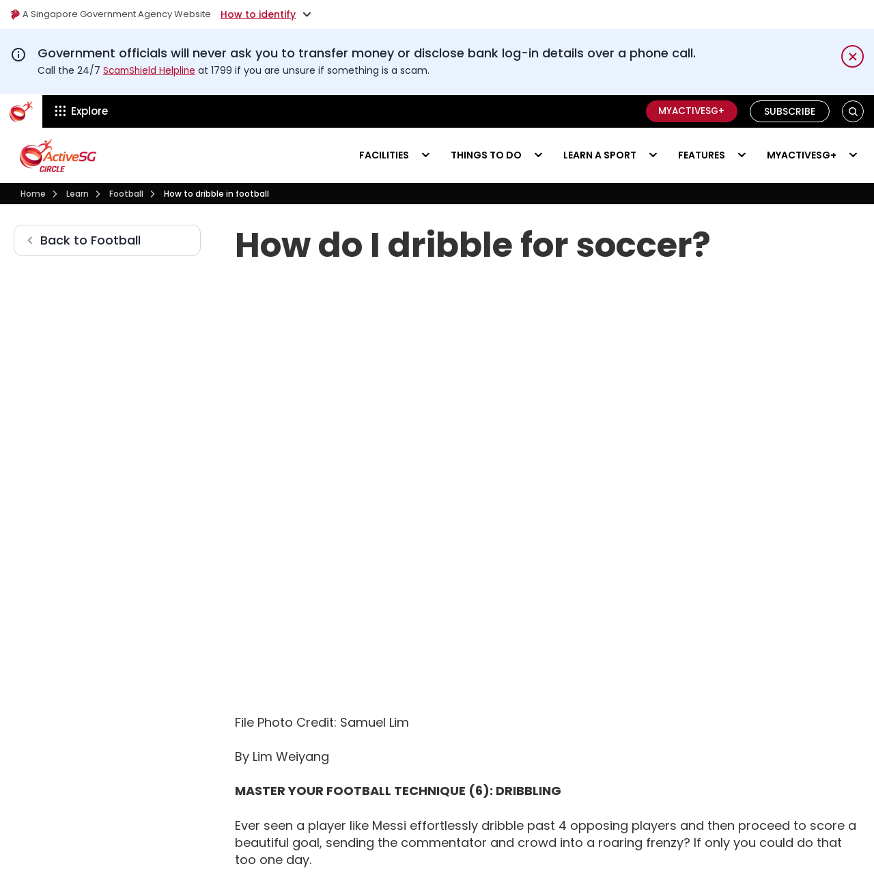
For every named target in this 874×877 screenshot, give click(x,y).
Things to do (486, 154)
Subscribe (789, 110)
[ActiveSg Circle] (21, 111)
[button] (853, 111)
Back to (90, 240)
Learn (77, 193)
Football (126, 193)
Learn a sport (599, 154)
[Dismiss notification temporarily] (852, 56)
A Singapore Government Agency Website (117, 14)
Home (33, 193)
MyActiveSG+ (689, 110)
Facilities (384, 154)
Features (701, 154)
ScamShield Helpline (151, 70)
